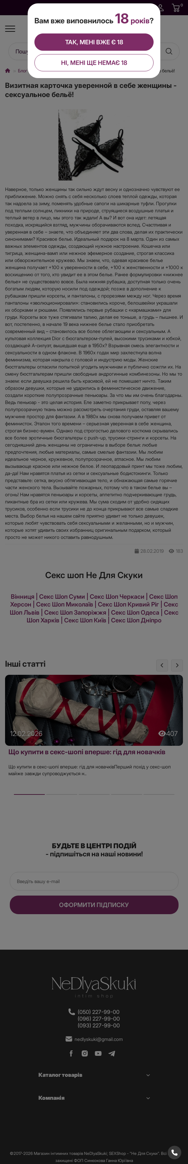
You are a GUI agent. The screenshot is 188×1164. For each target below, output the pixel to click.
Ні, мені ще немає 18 (94, 62)
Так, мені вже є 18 (94, 41)
